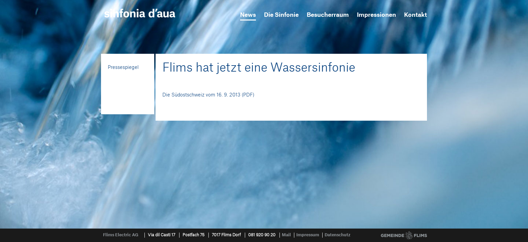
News (248, 15)
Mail (286, 235)
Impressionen (376, 15)
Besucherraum (328, 15)
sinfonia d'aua (139, 13)
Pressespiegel (123, 67)
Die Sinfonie (281, 15)
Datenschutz (338, 235)
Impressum (307, 235)
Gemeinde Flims (404, 235)
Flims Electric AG (120, 235)
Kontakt (415, 15)
